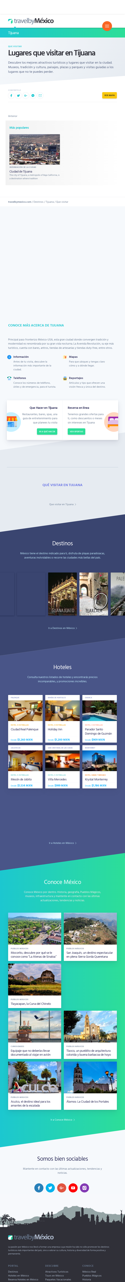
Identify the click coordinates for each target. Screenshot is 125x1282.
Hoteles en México (18, 1275)
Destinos (38, 202)
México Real (89, 1272)
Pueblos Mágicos (92, 1275)
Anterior (12, 116)
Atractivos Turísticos (56, 1272)
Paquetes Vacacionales (58, 1279)
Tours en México (54, 1275)
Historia (86, 1279)
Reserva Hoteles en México (23, 1279)
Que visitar (15, 46)
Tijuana (13, 33)
